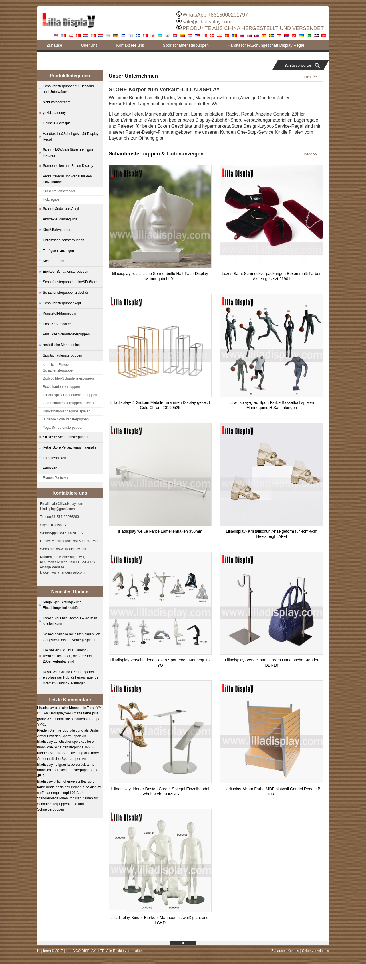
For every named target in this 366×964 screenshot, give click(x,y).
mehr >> (310, 76)
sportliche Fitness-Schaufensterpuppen (59, 367)
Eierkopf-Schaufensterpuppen (65, 272)
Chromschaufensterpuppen (63, 240)
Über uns (89, 45)
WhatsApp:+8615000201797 (215, 15)
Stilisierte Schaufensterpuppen (66, 437)
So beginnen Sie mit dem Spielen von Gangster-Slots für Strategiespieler (71, 637)
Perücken (50, 468)
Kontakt (293, 951)
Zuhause (54, 45)
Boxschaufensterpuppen (61, 387)
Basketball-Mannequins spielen (66, 411)
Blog (51, 55)
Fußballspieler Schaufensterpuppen (70, 395)
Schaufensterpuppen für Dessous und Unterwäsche (68, 89)
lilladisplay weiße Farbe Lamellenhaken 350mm (160, 531)
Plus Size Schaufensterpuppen (66, 334)
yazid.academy (54, 113)
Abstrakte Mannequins (60, 219)
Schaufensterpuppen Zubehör (65, 293)
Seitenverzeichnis (315, 951)
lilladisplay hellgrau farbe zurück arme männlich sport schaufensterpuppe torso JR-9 (67, 770)
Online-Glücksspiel (57, 123)
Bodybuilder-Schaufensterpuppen (68, 378)
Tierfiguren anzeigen (58, 251)
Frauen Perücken (56, 478)
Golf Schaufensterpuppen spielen (68, 403)
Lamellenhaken (54, 458)
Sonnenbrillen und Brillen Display (68, 166)
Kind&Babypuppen (57, 230)
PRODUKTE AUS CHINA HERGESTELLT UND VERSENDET (253, 28)
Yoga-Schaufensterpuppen (63, 428)
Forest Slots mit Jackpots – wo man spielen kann (70, 621)
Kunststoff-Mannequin (59, 313)
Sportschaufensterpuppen (186, 45)
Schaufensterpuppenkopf (62, 303)
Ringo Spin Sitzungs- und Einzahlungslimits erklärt (62, 605)
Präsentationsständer (59, 191)
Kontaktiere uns (130, 45)
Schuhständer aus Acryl (61, 209)
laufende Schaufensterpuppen (66, 419)
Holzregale (51, 199)
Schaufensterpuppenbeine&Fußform (70, 282)
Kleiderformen (53, 261)
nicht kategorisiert (56, 102)
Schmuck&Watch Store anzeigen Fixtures (68, 152)
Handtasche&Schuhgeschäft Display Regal (266, 45)
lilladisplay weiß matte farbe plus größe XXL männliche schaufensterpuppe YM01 (68, 718)
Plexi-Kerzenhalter (57, 324)
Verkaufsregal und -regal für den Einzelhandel (67, 179)
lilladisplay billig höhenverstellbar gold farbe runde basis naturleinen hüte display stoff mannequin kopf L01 (69, 787)
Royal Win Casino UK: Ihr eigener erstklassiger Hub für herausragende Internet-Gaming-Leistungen (70, 677)
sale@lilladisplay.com (207, 22)
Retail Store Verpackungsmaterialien (70, 447)
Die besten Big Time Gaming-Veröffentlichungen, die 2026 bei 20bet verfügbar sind (67, 655)
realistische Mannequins (61, 345)
